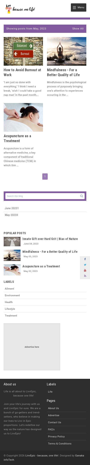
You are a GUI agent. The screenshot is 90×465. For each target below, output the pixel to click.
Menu (78, 8)
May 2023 (11, 215)
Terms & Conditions (60, 443)
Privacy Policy (56, 436)
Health (9, 302)
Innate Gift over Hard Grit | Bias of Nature (50, 239)
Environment (12, 295)
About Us (53, 408)
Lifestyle (10, 308)
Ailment (9, 288)
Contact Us (54, 422)
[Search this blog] (45, 196)
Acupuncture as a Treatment (41, 266)
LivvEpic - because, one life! (41, 455)
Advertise (53, 415)
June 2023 (12, 208)
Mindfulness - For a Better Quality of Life (49, 251)
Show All (78, 28)
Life (50, 391)
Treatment (11, 315)
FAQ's (51, 429)
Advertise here (32, 347)
